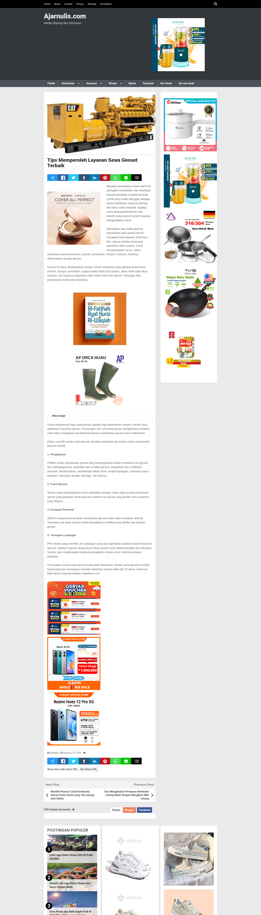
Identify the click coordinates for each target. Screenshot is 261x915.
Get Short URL (88, 769)
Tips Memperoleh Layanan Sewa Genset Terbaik (92, 162)
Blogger (129, 810)
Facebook (144, 810)
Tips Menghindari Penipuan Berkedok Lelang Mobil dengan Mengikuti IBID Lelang (126, 795)
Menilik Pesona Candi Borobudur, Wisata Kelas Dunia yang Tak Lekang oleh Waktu (72, 795)
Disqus (116, 810)
